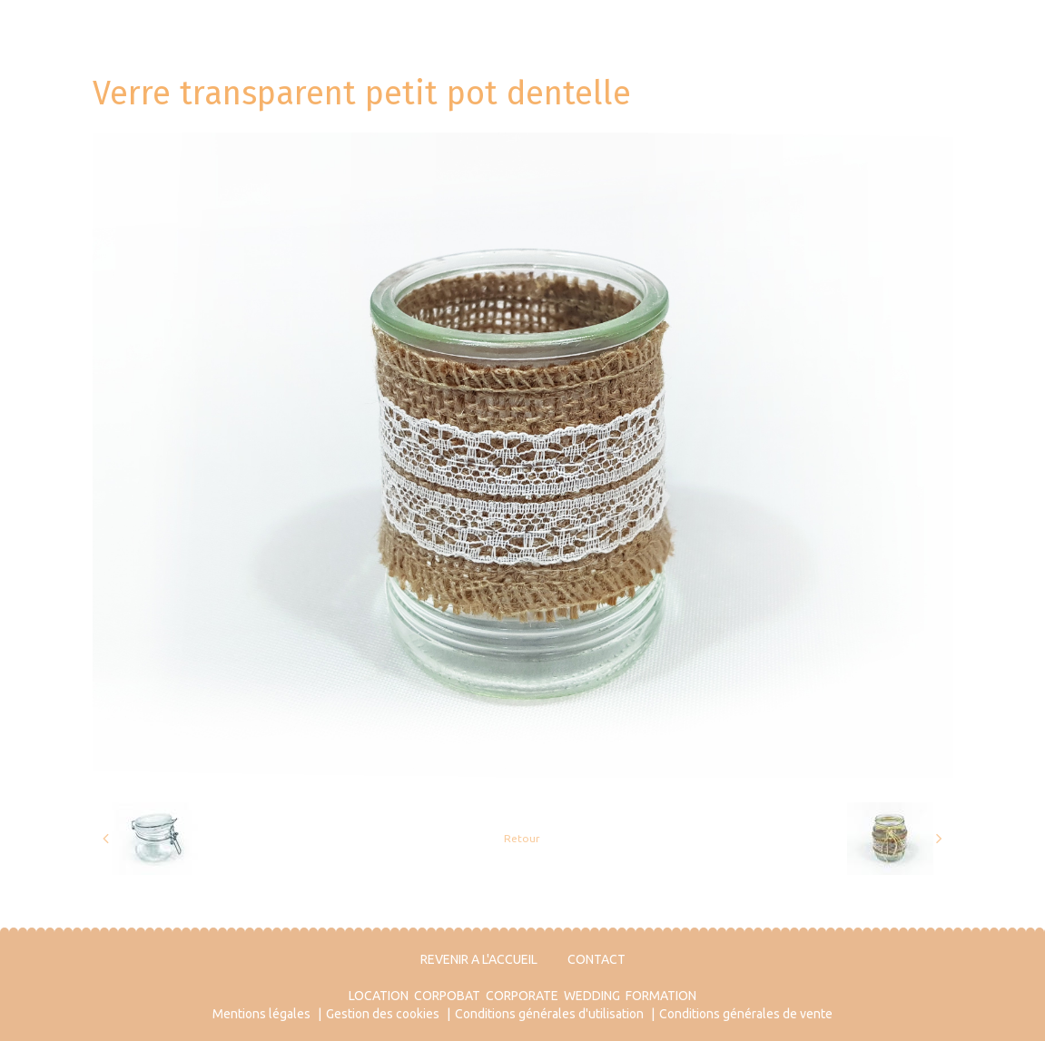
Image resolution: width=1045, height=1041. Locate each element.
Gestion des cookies (382, 1014)
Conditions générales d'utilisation (549, 1014)
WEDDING (592, 995)
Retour (522, 838)
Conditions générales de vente (746, 1014)
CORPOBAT (447, 995)
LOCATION (379, 995)
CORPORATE (522, 995)
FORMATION (661, 995)
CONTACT (596, 959)
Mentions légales (261, 1014)
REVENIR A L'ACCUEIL (478, 959)
